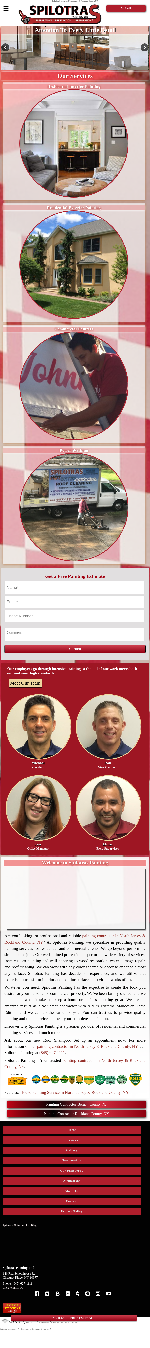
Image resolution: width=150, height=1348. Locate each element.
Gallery (72, 1150)
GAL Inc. (30, 1322)
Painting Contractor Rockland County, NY (76, 1114)
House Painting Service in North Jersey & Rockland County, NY (74, 1092)
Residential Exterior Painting (74, 208)
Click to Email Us (13, 1287)
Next (145, 47)
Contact (72, 1201)
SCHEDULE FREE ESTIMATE (74, 1317)
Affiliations (71, 1180)
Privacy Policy (72, 1211)
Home (72, 1129)
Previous (5, 47)
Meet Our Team (25, 683)
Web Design (44, 1322)
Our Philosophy (71, 1170)
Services (72, 1140)
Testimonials (71, 1160)
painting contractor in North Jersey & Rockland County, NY (87, 1046)
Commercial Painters (74, 329)
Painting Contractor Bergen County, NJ (76, 1104)
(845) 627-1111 (52, 1052)
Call (126, 8)
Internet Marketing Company (65, 1322)
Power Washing (74, 450)
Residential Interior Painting (73, 86)
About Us (72, 1191)
